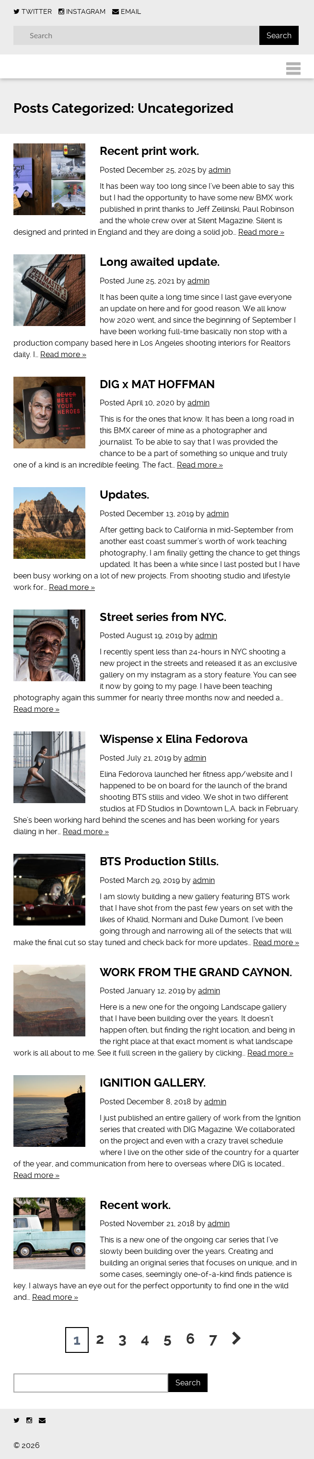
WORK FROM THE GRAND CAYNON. (196, 972)
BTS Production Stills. (159, 861)
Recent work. (135, 1205)
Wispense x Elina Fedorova (174, 739)
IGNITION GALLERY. (153, 1082)
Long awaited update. (160, 262)
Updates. (124, 494)
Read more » (261, 232)
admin (220, 169)
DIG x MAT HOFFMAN (157, 384)
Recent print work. (149, 151)
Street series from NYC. (163, 617)
